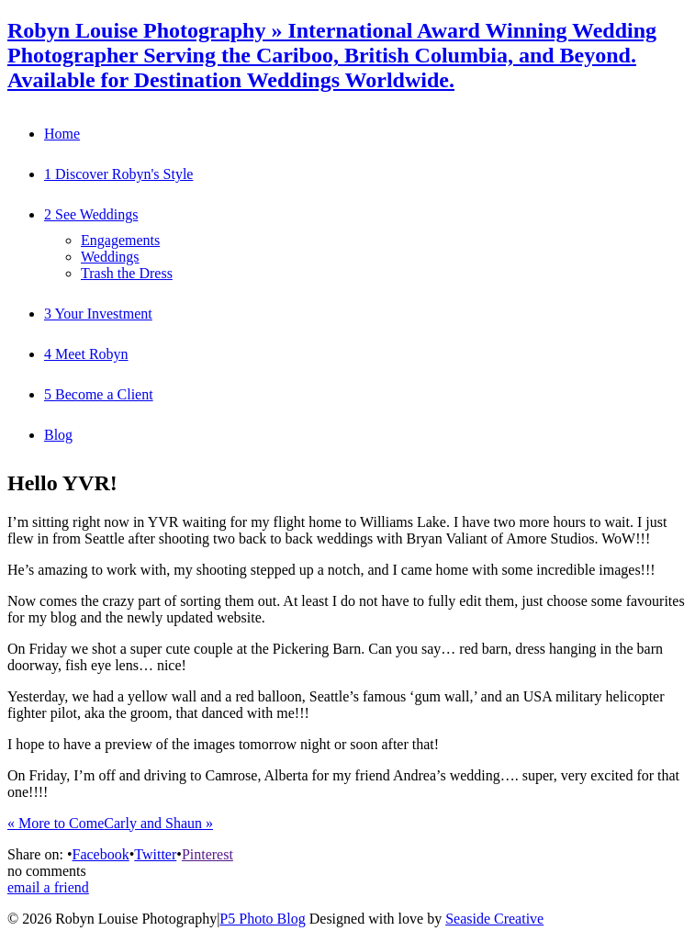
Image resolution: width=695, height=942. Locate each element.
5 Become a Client (98, 394)
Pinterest (207, 854)
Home (62, 133)
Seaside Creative (494, 918)
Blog (58, 435)
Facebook (100, 854)
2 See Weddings (91, 214)
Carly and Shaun (158, 823)
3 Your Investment (98, 313)
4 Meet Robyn (86, 354)
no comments (46, 871)
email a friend (48, 887)
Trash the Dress (127, 273)
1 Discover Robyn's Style (118, 174)
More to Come (55, 823)
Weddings (110, 256)
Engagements (120, 240)
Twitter (155, 854)
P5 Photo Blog (262, 918)
